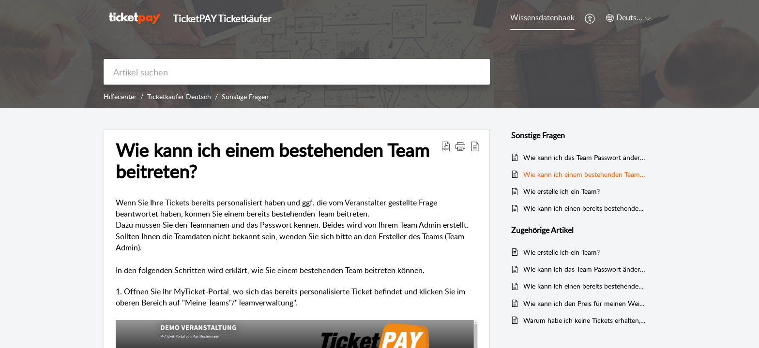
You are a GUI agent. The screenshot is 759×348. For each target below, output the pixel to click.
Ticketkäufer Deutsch (179, 96)
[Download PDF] (446, 146)
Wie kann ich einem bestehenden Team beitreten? (272, 161)
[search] (297, 72)
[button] (460, 146)
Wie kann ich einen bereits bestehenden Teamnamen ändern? (584, 208)
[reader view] (475, 146)
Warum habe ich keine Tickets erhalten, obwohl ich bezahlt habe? (584, 320)
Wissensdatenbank (542, 17)
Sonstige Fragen (245, 96)
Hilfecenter (120, 96)
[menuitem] (590, 18)
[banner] (379, 54)
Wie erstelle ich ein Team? (561, 191)
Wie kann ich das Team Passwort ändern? (584, 157)
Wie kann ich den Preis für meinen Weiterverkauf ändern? (584, 303)
